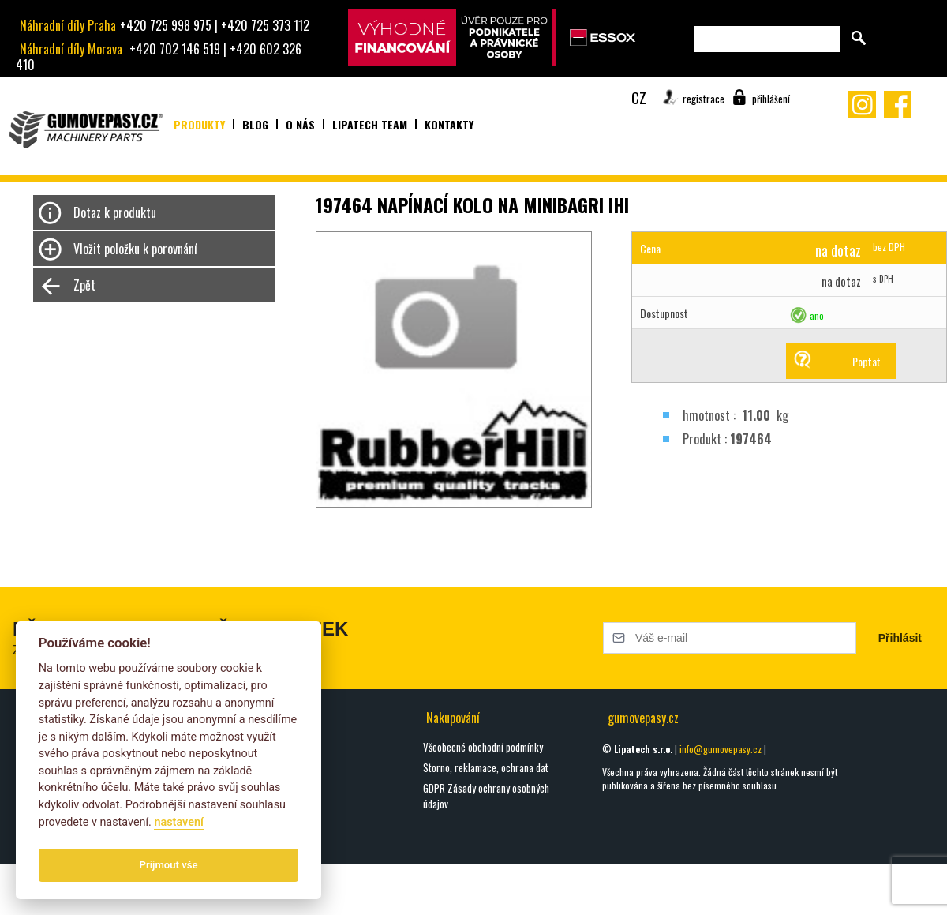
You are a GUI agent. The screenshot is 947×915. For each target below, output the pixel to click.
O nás (300, 124)
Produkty (199, 124)
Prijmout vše (169, 865)
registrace (703, 99)
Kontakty (449, 124)
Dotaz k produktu (114, 212)
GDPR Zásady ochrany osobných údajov (486, 796)
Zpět (84, 285)
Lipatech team (369, 124)
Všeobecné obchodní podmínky (483, 747)
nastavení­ (178, 822)
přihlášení (771, 99)
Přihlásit (900, 638)
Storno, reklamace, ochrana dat (485, 767)
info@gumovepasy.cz (720, 749)
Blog (255, 124)
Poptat (866, 361)
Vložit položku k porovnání (135, 248)
